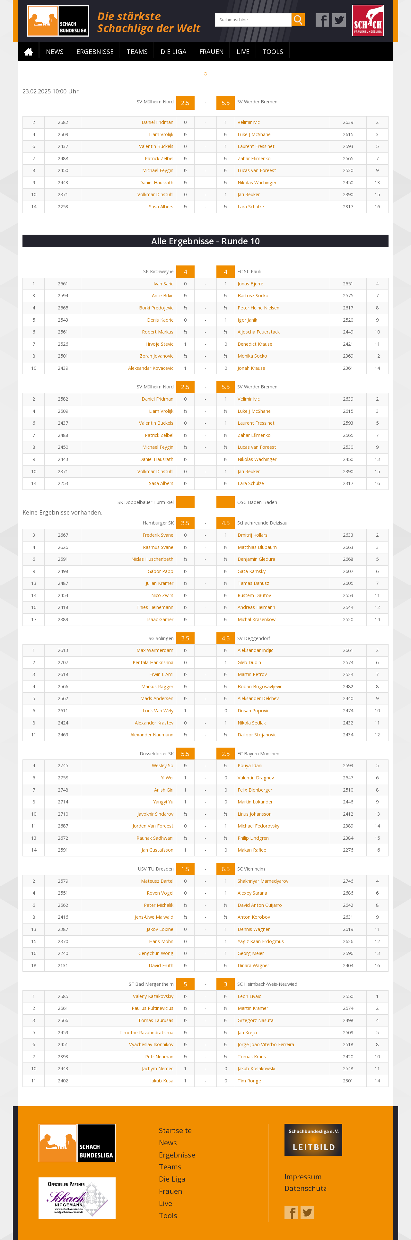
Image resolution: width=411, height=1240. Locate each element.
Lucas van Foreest (257, 170)
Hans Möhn (161, 941)
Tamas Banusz (253, 583)
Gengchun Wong (155, 953)
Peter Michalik (158, 905)
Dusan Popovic (253, 710)
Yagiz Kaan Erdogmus (261, 941)
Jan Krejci (247, 1032)
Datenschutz (305, 1188)
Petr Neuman (159, 1057)
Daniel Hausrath (156, 182)
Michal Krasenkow (256, 619)
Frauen (211, 51)
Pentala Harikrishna (153, 662)
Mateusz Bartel (157, 881)
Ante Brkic (162, 295)
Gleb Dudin (249, 662)
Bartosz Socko (253, 295)
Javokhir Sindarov (155, 814)
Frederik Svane (158, 535)
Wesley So (162, 765)
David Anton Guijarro (260, 905)
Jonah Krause (251, 368)
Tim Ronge (249, 1081)
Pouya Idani (250, 765)
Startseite (28, 51)
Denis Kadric (160, 320)
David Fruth (161, 965)
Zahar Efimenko (254, 158)
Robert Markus (157, 332)
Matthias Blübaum (257, 547)
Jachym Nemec (157, 1068)
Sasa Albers (161, 207)
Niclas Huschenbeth (152, 559)
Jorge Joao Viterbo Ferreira (266, 1044)
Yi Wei (167, 778)
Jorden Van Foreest (153, 826)
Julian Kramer (159, 583)
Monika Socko (252, 356)
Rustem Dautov (254, 595)
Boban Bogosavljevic (260, 686)
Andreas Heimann (256, 607)
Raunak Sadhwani (154, 838)
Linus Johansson (255, 814)
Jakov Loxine (160, 929)
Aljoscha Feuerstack (259, 332)
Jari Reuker (249, 194)
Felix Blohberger (255, 790)
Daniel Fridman (157, 122)
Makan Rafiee (252, 850)
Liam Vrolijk (161, 134)
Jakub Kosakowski (256, 1068)
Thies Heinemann (154, 607)
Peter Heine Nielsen (258, 308)
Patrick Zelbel (159, 158)
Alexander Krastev (154, 723)
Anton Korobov (254, 917)
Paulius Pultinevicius (152, 1008)
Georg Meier (251, 953)
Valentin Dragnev (256, 778)
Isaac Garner (160, 619)
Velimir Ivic (249, 122)
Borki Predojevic (156, 308)
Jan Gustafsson (157, 850)
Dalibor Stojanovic (257, 735)
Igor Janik (247, 320)
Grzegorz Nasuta (256, 1020)
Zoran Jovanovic (156, 356)
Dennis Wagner (254, 929)
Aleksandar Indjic (255, 650)
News (55, 51)
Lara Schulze (251, 207)
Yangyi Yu (163, 802)
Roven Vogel (160, 893)
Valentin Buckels (156, 146)
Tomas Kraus (252, 1057)
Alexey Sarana (252, 893)
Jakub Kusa (161, 1081)
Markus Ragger (157, 686)
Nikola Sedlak (252, 723)
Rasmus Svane (158, 547)
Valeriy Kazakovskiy (153, 996)
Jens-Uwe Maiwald (154, 917)
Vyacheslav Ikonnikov (151, 1044)
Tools (272, 51)
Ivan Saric (163, 284)
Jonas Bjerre (250, 284)
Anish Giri (163, 790)
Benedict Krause (255, 344)
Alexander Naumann (151, 735)
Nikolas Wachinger (257, 182)
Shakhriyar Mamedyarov (263, 881)
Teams (137, 51)
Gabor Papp (160, 571)
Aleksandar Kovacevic (150, 368)
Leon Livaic (249, 996)
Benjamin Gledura (256, 559)
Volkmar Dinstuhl (155, 194)
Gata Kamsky (252, 571)
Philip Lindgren (253, 838)
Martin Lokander (255, 802)
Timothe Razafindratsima (146, 1032)
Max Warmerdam (154, 650)
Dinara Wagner (253, 965)
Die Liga (174, 51)
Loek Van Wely (158, 710)
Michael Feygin (157, 170)
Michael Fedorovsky (258, 826)
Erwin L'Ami (161, 674)
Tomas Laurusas (155, 1020)
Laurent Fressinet (256, 146)
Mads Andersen (156, 698)
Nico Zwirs (162, 595)
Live (243, 51)
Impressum (303, 1176)
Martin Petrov (252, 674)
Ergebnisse (95, 51)
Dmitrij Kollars (252, 535)
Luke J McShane (254, 134)
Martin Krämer (253, 1008)
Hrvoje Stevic (159, 344)
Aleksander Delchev (258, 698)
